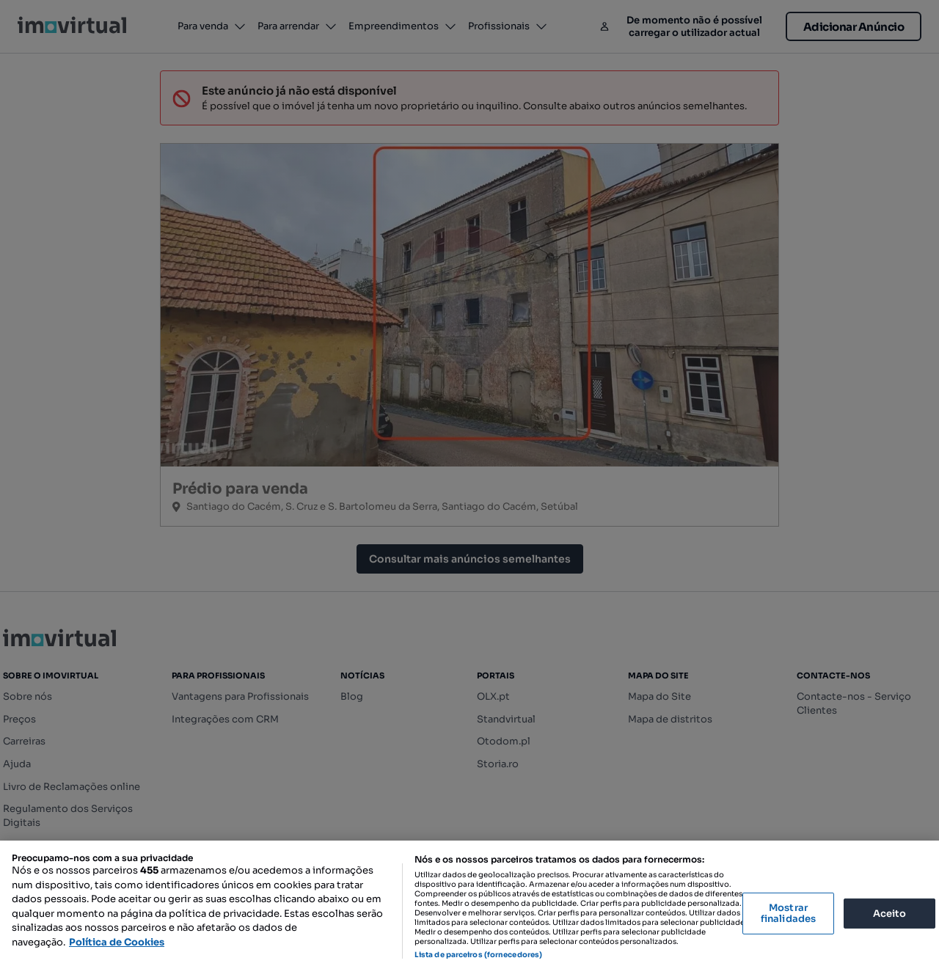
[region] (469, 909)
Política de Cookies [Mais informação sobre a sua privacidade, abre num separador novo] (116, 942)
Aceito (890, 913)
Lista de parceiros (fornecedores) (478, 954)
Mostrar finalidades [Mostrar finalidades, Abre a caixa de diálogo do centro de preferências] (788, 913)
